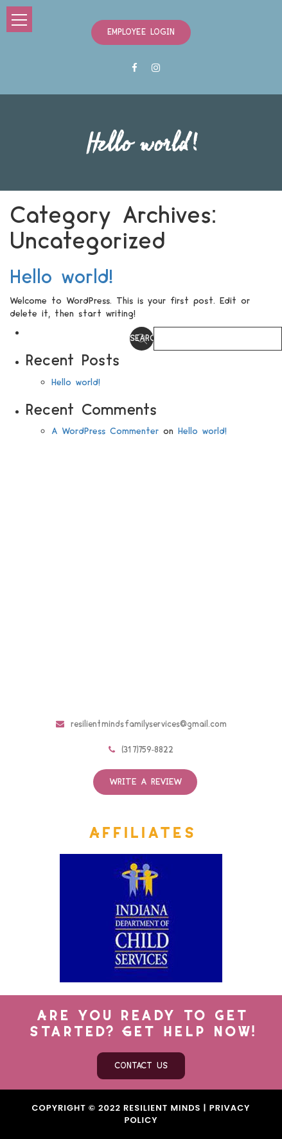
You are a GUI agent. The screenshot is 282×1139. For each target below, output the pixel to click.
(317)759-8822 (141, 750)
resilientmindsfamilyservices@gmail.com (141, 724)
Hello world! (61, 277)
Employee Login (141, 32)
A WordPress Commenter (105, 431)
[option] (141, 918)
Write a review (145, 782)
